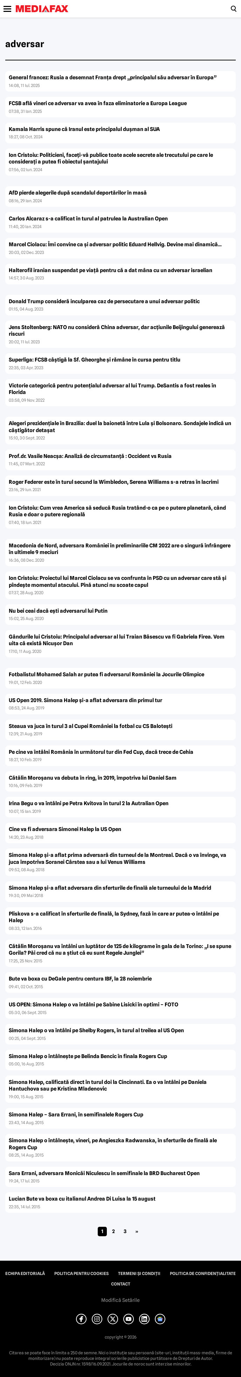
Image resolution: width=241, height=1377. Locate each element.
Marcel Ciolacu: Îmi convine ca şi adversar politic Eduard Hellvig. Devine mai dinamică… (115, 244)
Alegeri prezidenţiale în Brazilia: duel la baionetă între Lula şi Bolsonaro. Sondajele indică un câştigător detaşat (120, 427)
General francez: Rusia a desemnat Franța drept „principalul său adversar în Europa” (112, 77)
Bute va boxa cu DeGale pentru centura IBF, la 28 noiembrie (80, 979)
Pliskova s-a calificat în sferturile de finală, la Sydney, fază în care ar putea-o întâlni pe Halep (114, 917)
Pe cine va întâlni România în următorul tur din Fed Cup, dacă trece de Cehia (101, 752)
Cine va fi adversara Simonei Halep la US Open (65, 829)
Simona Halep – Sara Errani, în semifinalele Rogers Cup (76, 1115)
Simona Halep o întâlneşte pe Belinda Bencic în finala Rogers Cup (88, 1056)
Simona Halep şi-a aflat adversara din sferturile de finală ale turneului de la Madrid (110, 888)
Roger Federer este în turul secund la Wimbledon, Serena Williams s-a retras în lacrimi (114, 482)
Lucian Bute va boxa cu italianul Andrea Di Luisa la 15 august (82, 1199)
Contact (120, 1284)
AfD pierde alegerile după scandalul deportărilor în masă (78, 193)
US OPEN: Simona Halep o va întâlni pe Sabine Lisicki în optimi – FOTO (93, 1004)
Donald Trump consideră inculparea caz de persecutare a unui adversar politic (104, 301)
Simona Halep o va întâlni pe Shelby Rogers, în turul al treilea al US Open (96, 1030)
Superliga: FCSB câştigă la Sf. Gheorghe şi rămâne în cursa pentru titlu (94, 360)
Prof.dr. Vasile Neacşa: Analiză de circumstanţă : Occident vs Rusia (90, 456)
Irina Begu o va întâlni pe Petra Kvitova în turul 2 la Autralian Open (88, 803)
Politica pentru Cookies (81, 1273)
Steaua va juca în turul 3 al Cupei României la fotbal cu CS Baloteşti (90, 726)
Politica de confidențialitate (203, 1273)
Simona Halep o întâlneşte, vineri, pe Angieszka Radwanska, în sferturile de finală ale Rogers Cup (113, 1144)
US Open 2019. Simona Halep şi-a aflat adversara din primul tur (85, 700)
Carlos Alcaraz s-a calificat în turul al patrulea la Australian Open (88, 219)
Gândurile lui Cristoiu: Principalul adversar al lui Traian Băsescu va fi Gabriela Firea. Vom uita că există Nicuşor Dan (117, 640)
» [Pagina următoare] (136, 1231)
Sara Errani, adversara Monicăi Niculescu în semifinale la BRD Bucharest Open (104, 1173)
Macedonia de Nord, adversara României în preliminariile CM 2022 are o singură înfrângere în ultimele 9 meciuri (119, 549)
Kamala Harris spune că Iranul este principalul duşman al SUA (84, 129)
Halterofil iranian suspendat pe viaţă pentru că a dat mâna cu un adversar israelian (110, 270)
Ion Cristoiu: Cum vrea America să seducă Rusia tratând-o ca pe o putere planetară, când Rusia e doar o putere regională (117, 511)
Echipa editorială (25, 1273)
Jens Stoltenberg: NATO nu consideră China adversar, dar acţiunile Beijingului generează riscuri (117, 330)
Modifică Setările (120, 1300)
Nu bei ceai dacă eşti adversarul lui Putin (58, 611)
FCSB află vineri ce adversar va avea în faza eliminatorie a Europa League (98, 103)
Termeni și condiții (139, 1273)
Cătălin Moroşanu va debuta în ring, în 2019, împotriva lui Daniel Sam (93, 778)
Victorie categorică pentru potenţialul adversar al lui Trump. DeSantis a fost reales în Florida (112, 389)
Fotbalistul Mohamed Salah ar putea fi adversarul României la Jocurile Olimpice (106, 674)
